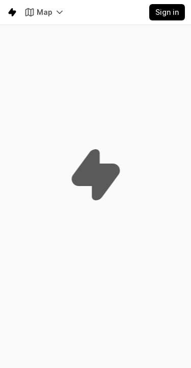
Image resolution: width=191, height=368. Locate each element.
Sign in (167, 12)
